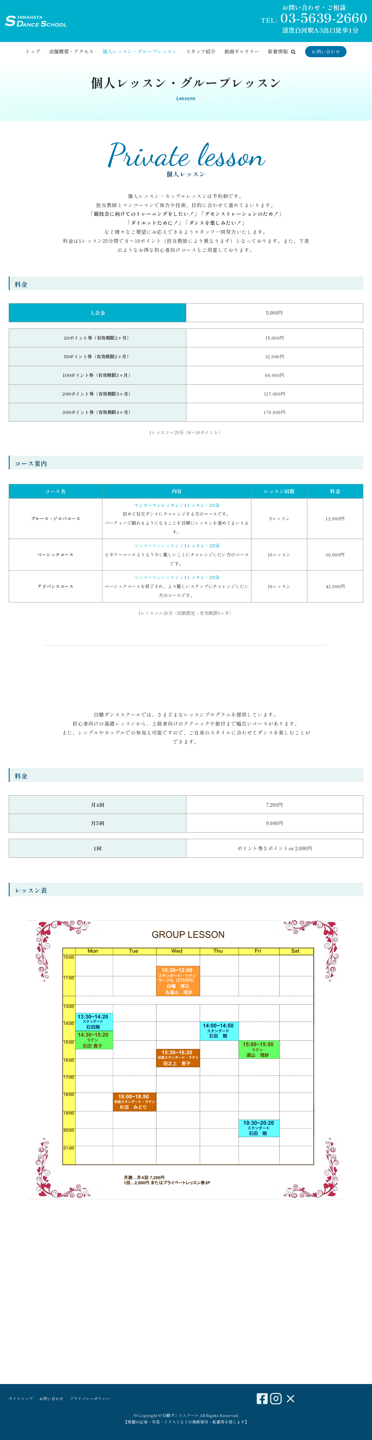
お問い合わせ (325, 51)
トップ (32, 51)
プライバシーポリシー (90, 1398)
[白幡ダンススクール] (36, 21)
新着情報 (278, 51)
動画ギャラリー (241, 51)
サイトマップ (21, 1398)
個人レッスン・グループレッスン (139, 51)
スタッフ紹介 (201, 51)
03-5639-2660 (323, 17)
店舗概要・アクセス (71, 51)
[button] (293, 51)
